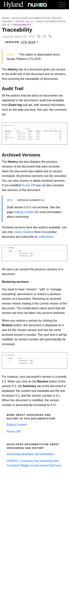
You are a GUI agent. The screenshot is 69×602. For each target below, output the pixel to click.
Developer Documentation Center (36, 18)
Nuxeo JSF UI (24, 21)
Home (5, 18)
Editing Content (24, 212)
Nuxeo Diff (28, 185)
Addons (7, 21)
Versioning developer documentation (30, 454)
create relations (24, 232)
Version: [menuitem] (21, 42)
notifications (46, 236)
